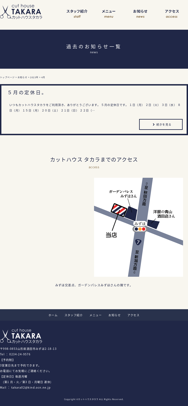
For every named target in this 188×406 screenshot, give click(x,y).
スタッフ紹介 (77, 14)
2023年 (34, 77)
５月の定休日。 (27, 92)
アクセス (172, 14)
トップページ (7, 77)
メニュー (109, 14)
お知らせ (140, 14)
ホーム (53, 315)
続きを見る (162, 124)
